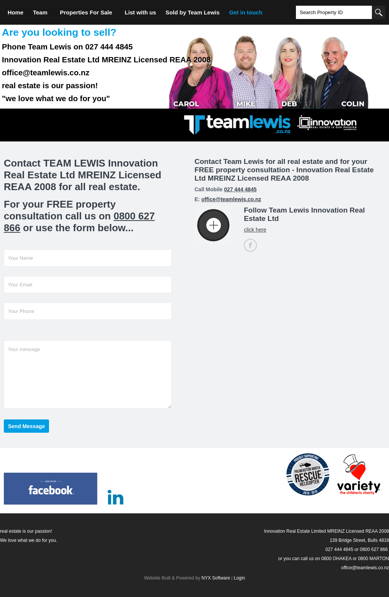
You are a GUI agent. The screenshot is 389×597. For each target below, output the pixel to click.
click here (255, 230)
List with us (140, 12)
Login (239, 578)
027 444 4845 (240, 189)
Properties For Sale (86, 12)
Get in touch (245, 12)
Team (40, 12)
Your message (88, 374)
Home (16, 12)
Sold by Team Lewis (193, 12)
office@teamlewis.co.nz (231, 199)
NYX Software (215, 578)
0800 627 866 (373, 549)
